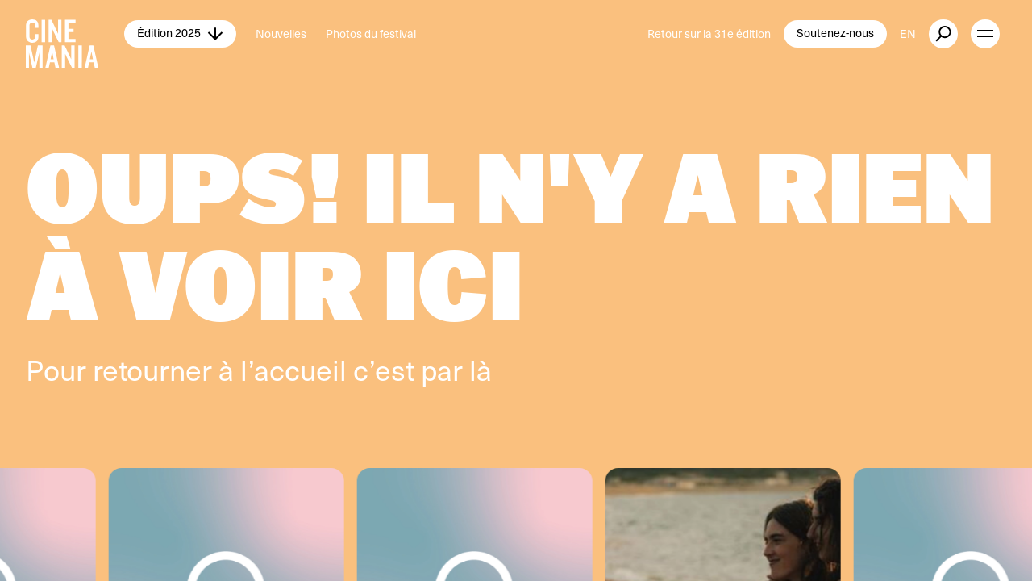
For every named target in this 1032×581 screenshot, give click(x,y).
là (480, 369)
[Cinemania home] (75, 34)
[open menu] (985, 33)
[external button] (943, 33)
